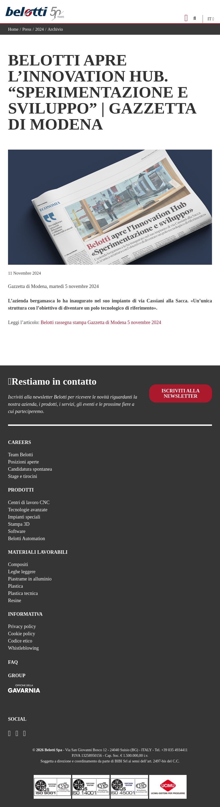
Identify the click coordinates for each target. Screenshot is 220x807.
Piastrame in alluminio (30, 579)
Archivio (55, 29)
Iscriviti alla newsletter (180, 397)
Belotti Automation (26, 538)
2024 (39, 29)
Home (13, 29)
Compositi (18, 564)
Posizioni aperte (23, 462)
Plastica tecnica (23, 593)
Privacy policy (22, 626)
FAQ (13, 662)
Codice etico (20, 641)
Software (16, 531)
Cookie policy (21, 633)
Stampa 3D (19, 524)
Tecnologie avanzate (27, 509)
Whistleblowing (23, 648)
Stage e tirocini (22, 476)
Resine (14, 600)
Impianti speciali (24, 517)
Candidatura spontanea (30, 469)
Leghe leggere (21, 571)
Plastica (15, 586)
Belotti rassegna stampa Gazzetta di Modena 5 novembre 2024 (101, 322)
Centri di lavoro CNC (29, 502)
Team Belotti (20, 454)
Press (27, 29)
